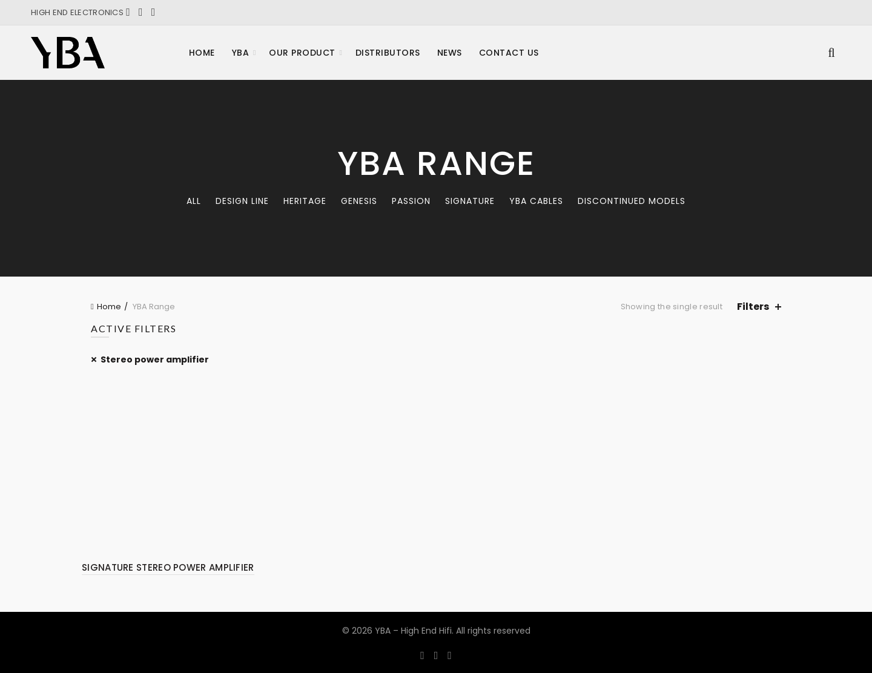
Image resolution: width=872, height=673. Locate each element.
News (449, 53)
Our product (302, 53)
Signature (470, 201)
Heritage (304, 201)
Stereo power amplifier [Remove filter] (155, 359)
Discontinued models (631, 201)
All (194, 201)
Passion (411, 201)
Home (202, 53)
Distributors (387, 53)
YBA (240, 53)
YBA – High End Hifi (413, 631)
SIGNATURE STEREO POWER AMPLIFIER (168, 567)
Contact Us (509, 53)
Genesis (359, 201)
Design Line (242, 201)
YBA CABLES (536, 201)
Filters (753, 306)
